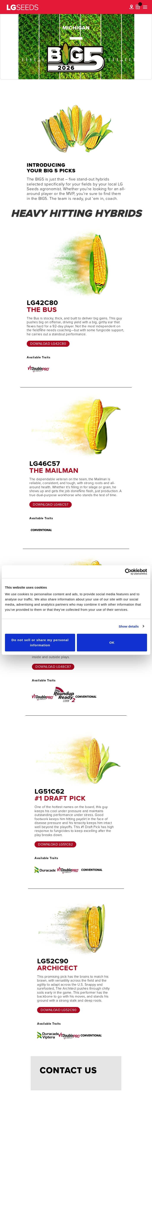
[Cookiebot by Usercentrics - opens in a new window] (128, 571)
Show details (129, 626)
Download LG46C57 (50, 504)
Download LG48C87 (53, 667)
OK (112, 642)
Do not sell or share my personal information (40, 642)
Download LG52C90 (58, 1010)
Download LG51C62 (55, 844)
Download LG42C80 (48, 344)
